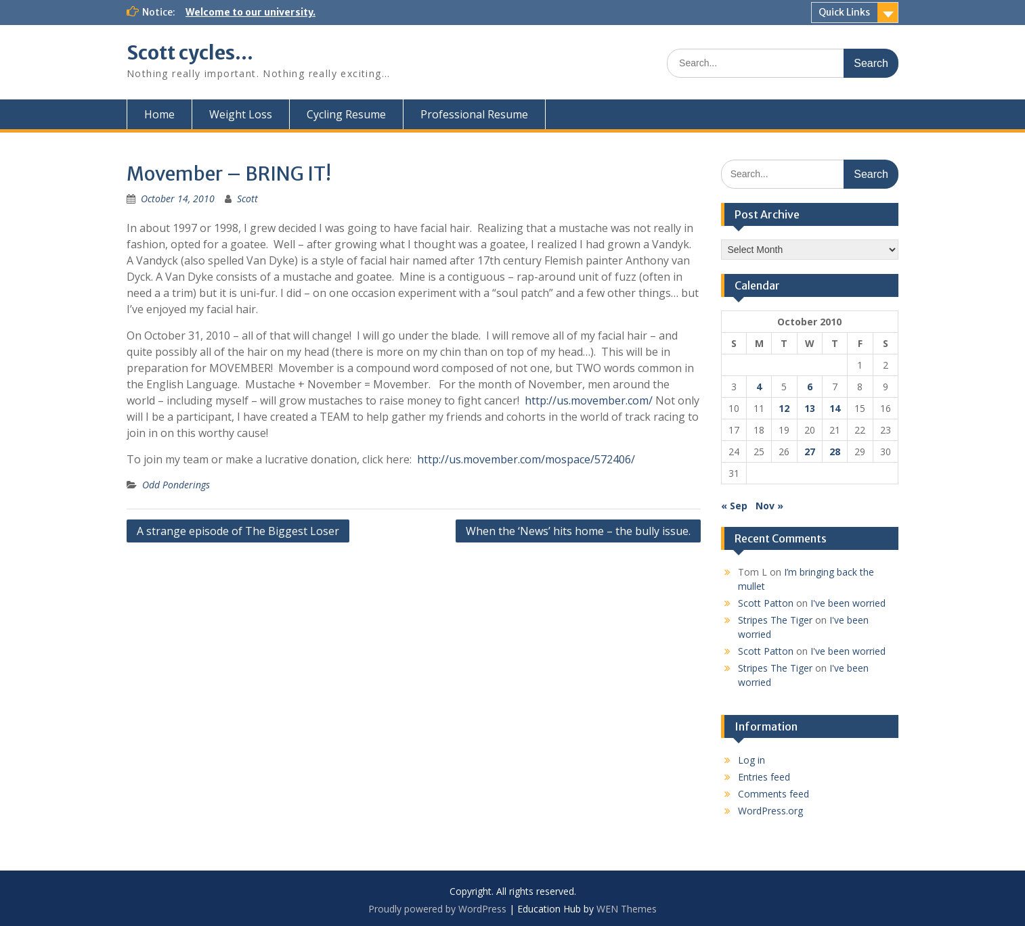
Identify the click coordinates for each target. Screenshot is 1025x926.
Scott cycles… (190, 53)
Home (159, 114)
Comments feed (773, 793)
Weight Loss (240, 114)
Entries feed (764, 776)
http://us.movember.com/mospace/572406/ (526, 459)
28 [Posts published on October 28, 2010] (834, 451)
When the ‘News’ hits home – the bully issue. (578, 531)
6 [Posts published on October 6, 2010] (809, 386)
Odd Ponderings (176, 484)
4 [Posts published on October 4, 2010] (759, 386)
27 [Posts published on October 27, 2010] (809, 451)
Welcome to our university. (250, 12)
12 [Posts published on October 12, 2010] (784, 408)
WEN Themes (626, 908)
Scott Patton (765, 603)
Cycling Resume (346, 114)
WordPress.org (770, 810)
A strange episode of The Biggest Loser (238, 531)
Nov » (769, 505)
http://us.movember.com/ (589, 400)
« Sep (734, 505)
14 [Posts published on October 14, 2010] (834, 408)
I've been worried (848, 603)
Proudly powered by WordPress (437, 908)
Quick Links (844, 12)
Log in (751, 760)
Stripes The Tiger (775, 620)
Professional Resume (474, 114)
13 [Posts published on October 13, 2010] (809, 408)
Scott (247, 198)
